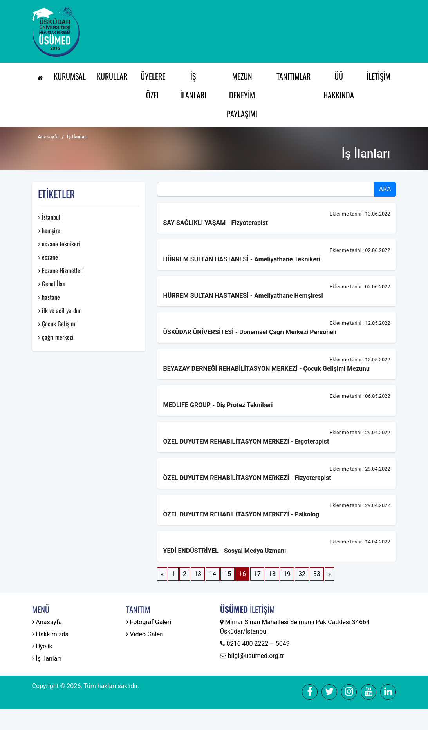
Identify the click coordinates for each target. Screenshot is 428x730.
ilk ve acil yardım (60, 310)
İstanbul (49, 217)
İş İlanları (193, 85)
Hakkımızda (50, 634)
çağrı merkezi (56, 337)
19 (287, 574)
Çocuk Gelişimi (57, 323)
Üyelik (42, 646)
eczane (48, 257)
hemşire (49, 230)
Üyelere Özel (153, 85)
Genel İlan (51, 283)
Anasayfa (48, 136)
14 (212, 574)
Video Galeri (145, 634)
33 (316, 574)
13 (197, 574)
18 (272, 574)
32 (301, 574)
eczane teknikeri (59, 243)
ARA (385, 189)
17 (257, 574)
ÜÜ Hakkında (338, 85)
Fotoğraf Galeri (149, 622)
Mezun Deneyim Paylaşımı (242, 95)
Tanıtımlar (293, 76)
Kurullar (112, 76)
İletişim (378, 76)
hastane (49, 297)
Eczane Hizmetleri (61, 270)
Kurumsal (70, 76)
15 (227, 574)
